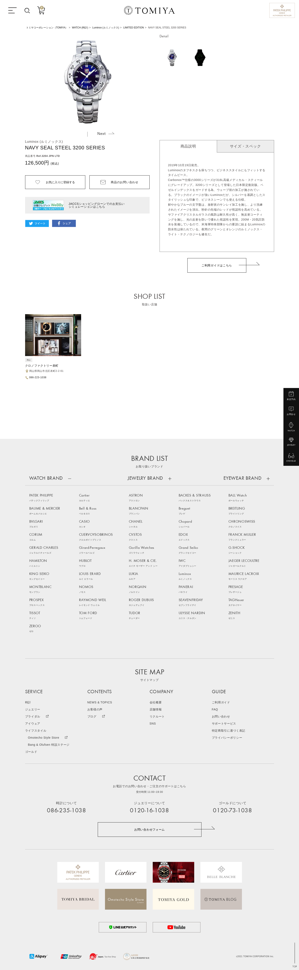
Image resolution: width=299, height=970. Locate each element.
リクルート (157, 716)
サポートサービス (224, 723)
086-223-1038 (37, 377)
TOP (295, 966)
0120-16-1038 (149, 811)
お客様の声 (95, 709)
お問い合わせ (221, 716)
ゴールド (31, 751)
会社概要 (156, 702)
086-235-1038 (66, 811)
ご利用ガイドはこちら (216, 265)
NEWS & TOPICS (99, 702)
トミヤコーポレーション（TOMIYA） (47, 27)
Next (105, 133)
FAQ (215, 709)
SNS (153, 723)
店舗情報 (156, 709)
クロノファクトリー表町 (42, 365)
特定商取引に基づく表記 (228, 730)
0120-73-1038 (232, 811)
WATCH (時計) (80, 27)
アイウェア (32, 723)
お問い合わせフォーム (149, 829)
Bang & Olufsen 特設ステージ (49, 744)
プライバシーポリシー (227, 737)
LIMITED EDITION (133, 27)
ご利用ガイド (221, 702)
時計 (28, 702)
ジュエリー (32, 709)
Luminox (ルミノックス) (105, 27)
